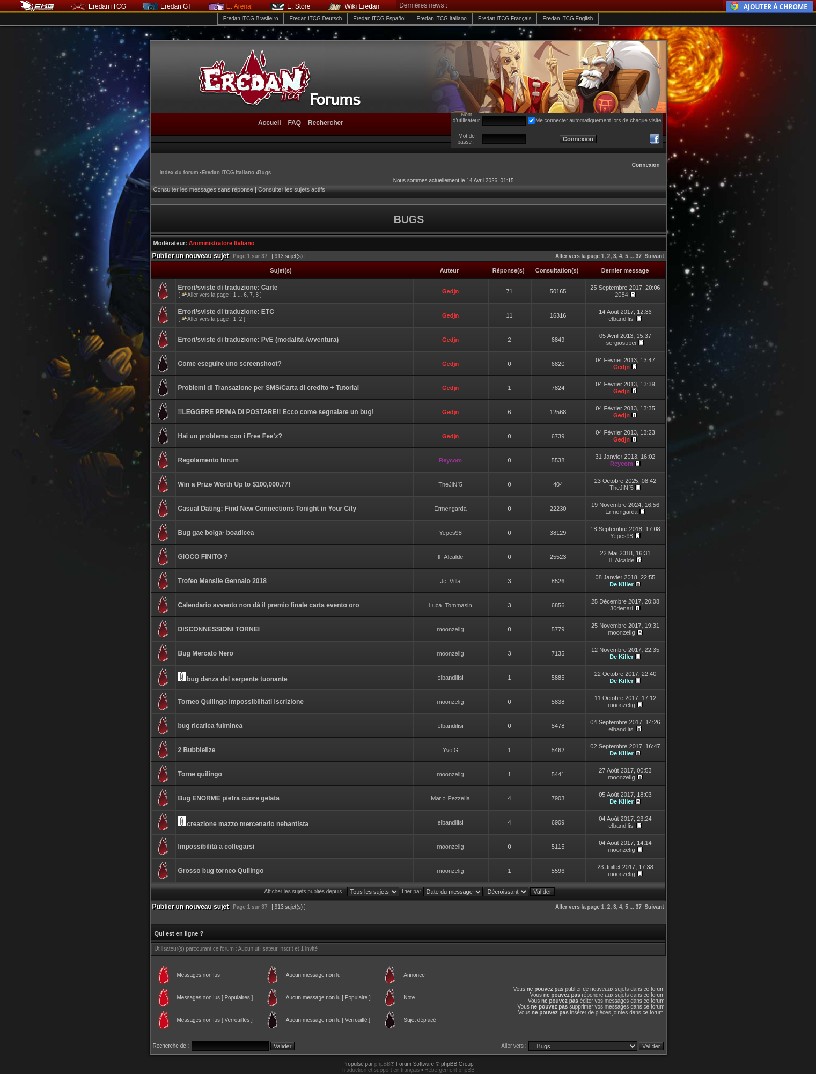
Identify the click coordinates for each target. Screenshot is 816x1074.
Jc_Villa (450, 581)
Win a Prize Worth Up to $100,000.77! (234, 484)
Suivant (654, 256)
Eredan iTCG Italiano (442, 18)
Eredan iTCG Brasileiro (250, 18)
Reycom (450, 460)
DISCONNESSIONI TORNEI (219, 629)
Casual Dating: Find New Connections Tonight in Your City (267, 508)
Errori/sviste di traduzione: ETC (226, 311)
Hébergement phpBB (449, 1070)
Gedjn (450, 291)
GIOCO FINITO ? (203, 557)
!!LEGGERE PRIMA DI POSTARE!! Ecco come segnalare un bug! (276, 412)
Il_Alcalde (451, 557)
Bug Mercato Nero (205, 653)
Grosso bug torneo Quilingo (221, 870)
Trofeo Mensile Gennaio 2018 (222, 581)
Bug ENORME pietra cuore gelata (229, 798)
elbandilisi (621, 318)
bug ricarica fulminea (210, 726)
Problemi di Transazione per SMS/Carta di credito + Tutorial (268, 388)
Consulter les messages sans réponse (203, 189)
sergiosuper (621, 343)
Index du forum (179, 172)
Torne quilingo (200, 774)
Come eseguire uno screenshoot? (230, 363)
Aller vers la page (578, 256)
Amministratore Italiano (222, 243)
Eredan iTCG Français (504, 18)
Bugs (264, 172)
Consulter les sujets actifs (291, 189)
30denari (621, 608)
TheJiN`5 (450, 484)
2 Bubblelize (197, 750)
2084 (621, 294)
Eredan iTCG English (567, 18)
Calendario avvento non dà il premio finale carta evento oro (268, 605)
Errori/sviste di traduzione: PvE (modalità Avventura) (258, 339)
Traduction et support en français (380, 1070)
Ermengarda (450, 508)
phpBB (382, 1064)
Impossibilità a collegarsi (216, 846)
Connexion (646, 165)
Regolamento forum (208, 460)
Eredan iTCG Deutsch (315, 18)
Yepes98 (450, 532)
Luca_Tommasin (450, 605)
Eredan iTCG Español (379, 18)
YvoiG (450, 750)
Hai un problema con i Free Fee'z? (230, 436)
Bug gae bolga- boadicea (216, 532)
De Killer (621, 584)
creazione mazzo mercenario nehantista (247, 824)
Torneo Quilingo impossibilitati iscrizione (241, 701)
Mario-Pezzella (450, 798)
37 (639, 256)
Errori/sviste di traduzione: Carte (228, 287)
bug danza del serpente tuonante (237, 679)
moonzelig (450, 629)
